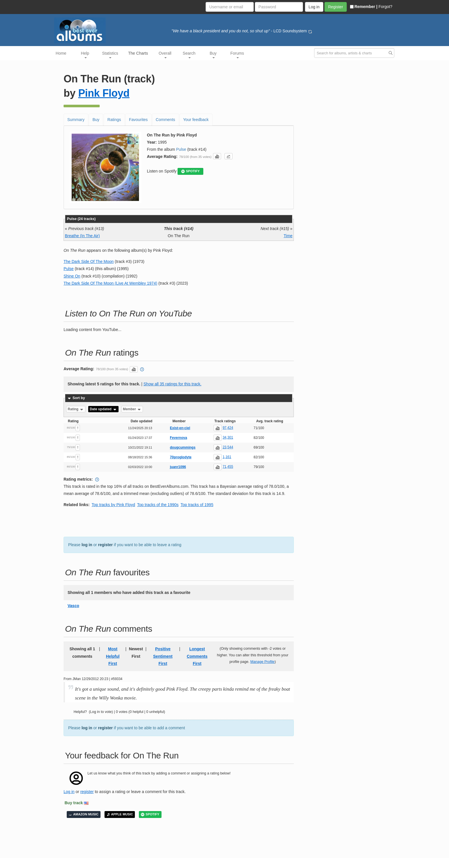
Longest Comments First (197, 656)
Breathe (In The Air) (82, 235)
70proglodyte (180, 457)
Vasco (73, 605)
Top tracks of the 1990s (158, 504)
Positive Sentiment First (163, 656)
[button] (217, 156)
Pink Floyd (103, 93)
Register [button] (335, 7)
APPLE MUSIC (120, 814)
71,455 (227, 467)
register (105, 544)
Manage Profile (262, 662)
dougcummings (182, 447)
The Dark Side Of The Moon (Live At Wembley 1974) (110, 283)
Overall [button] (165, 54)
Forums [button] (237, 54)
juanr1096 (178, 467)
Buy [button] (213, 54)
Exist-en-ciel (180, 428)
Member (132, 409)
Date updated (103, 409)
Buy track (74, 802)
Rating (76, 409)
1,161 (226, 457)
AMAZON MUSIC (84, 814)
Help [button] (85, 54)
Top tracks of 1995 (197, 504)
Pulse (181, 149)
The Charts (138, 53)
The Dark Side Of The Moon (89, 261)
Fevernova (178, 438)
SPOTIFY (190, 171)
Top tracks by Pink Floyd (113, 504)
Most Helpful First (112, 656)
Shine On (72, 276)
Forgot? (385, 6)
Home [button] (61, 53)
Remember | (363, 6)
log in (87, 544)
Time (288, 235)
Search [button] (189, 54)
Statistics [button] (110, 54)
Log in (69, 791)
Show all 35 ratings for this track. (172, 384)
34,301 (227, 437)
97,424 (227, 428)
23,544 (227, 447)
